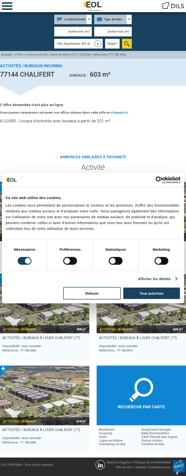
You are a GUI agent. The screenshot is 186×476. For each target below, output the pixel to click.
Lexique (139, 467)
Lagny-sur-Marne (111, 440)
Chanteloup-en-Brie (112, 444)
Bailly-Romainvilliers (155, 433)
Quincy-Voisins (151, 440)
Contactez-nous (159, 467)
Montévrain (107, 429)
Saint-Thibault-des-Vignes (159, 437)
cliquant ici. (120, 112)
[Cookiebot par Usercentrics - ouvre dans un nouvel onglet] (159, 180)
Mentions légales (119, 462)
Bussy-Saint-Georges (156, 429)
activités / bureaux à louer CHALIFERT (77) (41, 338)
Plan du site (124, 467)
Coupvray (105, 433)
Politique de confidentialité (151, 462)
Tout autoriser (152, 293)
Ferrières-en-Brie (152, 444)
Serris (103, 437)
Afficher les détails (154, 278)
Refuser (92, 293)
